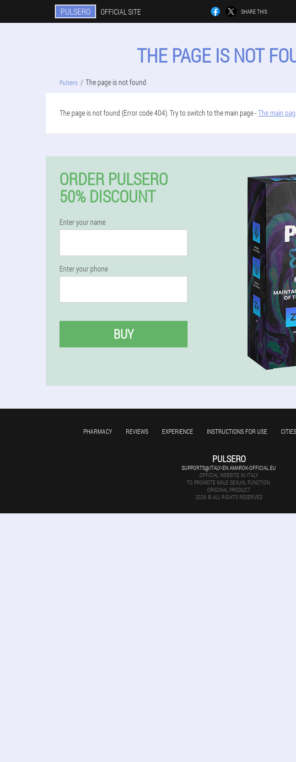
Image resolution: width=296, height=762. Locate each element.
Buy (123, 333)
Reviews (137, 431)
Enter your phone (83, 268)
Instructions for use (237, 431)
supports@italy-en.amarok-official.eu (229, 467)
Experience (177, 431)
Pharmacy (97, 431)
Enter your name (82, 222)
